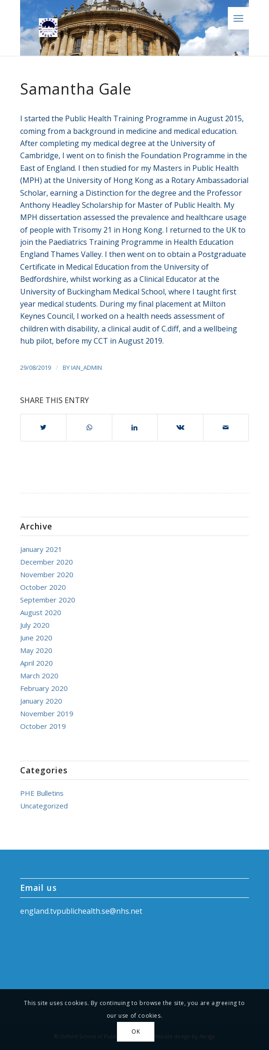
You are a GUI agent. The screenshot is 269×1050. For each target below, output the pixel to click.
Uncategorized (44, 805)
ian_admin (86, 367)
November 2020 (46, 574)
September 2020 (47, 599)
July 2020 (35, 625)
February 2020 (44, 688)
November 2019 (46, 713)
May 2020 (36, 650)
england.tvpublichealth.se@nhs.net (81, 911)
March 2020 (39, 675)
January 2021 (41, 549)
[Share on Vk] (180, 427)
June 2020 (36, 637)
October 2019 (43, 726)
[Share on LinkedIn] (134, 427)
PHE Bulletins (42, 793)
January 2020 (41, 700)
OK (135, 1031)
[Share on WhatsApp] (88, 427)
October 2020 (43, 587)
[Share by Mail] (226, 427)
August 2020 (40, 612)
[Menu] (238, 18)
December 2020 (46, 561)
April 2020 (36, 663)
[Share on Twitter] (43, 427)
